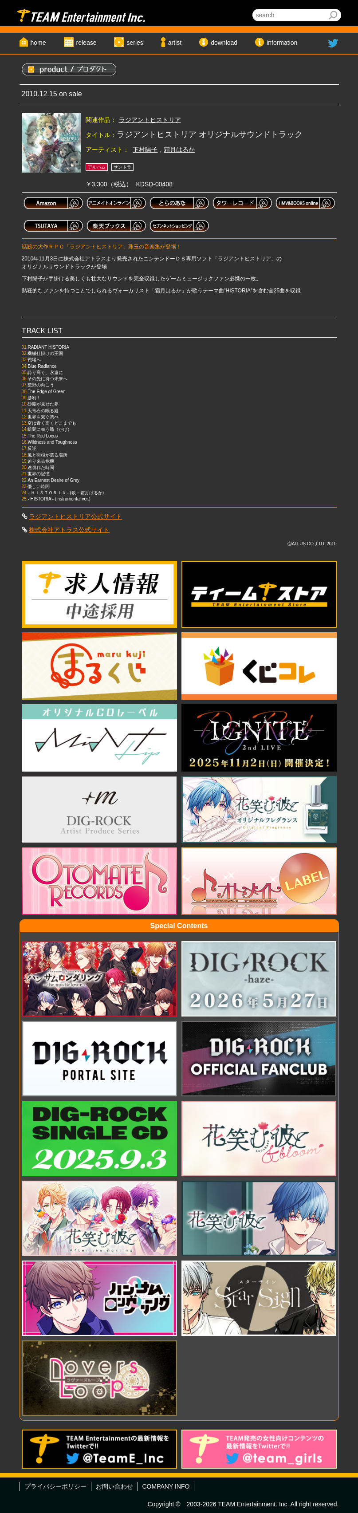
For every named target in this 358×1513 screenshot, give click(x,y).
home (38, 42)
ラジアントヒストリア (150, 119)
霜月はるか (179, 149)
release (86, 42)
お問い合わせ (114, 1486)
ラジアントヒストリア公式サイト (75, 516)
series (134, 42)
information (282, 42)
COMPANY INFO (166, 1486)
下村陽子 (145, 149)
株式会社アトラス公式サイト (69, 529)
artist (174, 42)
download (224, 42)
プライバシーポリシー (55, 1486)
